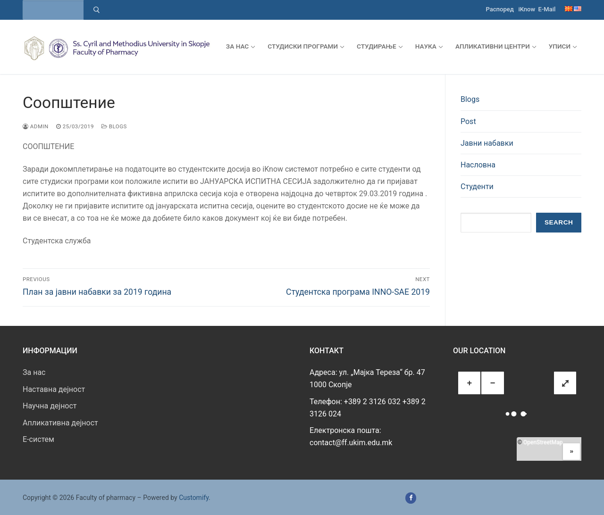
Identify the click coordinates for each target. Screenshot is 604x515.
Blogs (114, 126)
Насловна (478, 164)
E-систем (38, 439)
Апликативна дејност (60, 422)
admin (36, 126)
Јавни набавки (487, 143)
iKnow (526, 9)
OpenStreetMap (542, 442)
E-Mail (547, 9)
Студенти (477, 186)
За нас (34, 372)
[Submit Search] (96, 10)
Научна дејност (50, 405)
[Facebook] (410, 497)
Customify (194, 497)
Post (468, 121)
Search (559, 222)
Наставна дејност (54, 389)
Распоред (500, 9)
